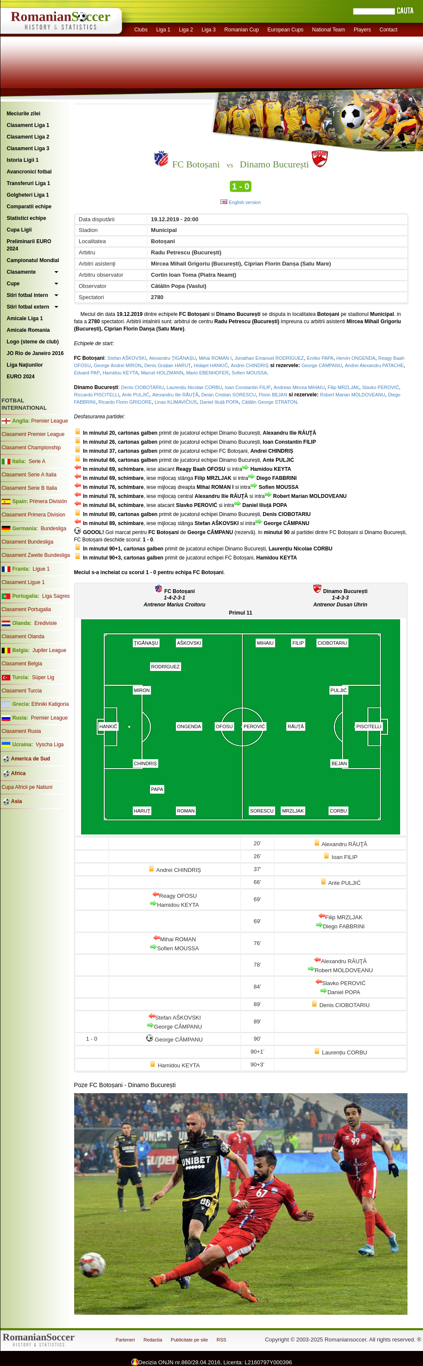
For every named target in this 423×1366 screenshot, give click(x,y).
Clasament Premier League (33, 434)
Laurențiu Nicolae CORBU (194, 387)
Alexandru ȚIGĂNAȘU (172, 358)
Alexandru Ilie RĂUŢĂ (175, 394)
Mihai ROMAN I (215, 358)
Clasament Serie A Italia (29, 475)
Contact (388, 30)
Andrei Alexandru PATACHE (374, 365)
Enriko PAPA (320, 358)
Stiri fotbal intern (27, 295)
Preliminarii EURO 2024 (29, 245)
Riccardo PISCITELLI (96, 394)
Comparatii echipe (29, 207)
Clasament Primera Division (34, 515)
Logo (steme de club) (33, 342)
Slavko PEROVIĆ (380, 387)
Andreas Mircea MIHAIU (299, 387)
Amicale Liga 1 (25, 318)
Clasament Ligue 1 (23, 582)
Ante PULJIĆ (136, 394)
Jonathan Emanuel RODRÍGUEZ (269, 358)
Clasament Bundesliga (27, 542)
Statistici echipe (26, 218)
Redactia (153, 1339)
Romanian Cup (241, 30)
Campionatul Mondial (33, 260)
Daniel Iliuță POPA (219, 402)
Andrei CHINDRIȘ (250, 365)
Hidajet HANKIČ (211, 365)
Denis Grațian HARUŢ (167, 365)
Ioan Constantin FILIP (247, 387)
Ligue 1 (41, 569)
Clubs (141, 30)
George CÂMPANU (321, 365)
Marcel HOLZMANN (162, 372)
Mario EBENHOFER (207, 372)
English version (240, 202)
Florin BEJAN (273, 394)
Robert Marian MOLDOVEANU (352, 394)
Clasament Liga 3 (28, 148)
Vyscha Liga (49, 745)
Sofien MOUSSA (249, 372)
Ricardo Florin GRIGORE (124, 402)
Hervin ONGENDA (355, 358)
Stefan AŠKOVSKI (126, 358)
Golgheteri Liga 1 (28, 195)
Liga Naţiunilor (25, 365)
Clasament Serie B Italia (29, 488)
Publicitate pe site (189, 1339)
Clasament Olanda (23, 637)
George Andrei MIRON (117, 365)
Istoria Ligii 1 (23, 160)
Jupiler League (49, 650)
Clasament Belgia (22, 664)
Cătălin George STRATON (269, 402)
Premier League (49, 421)
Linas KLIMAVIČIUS (175, 402)
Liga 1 (163, 30)
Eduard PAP (87, 372)
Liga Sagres (56, 596)
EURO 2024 (21, 377)
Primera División (48, 501)
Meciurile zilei (24, 114)
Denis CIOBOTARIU (142, 387)
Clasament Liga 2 (28, 137)
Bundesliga (53, 528)
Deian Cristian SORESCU (228, 394)
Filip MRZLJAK (343, 387)
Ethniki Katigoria (50, 704)
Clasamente (21, 272)
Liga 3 (209, 30)
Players (362, 30)
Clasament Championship (31, 448)
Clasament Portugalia (26, 609)
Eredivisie (45, 623)
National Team (328, 30)
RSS (221, 1339)
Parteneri (125, 1339)
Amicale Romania (28, 330)
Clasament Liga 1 (28, 125)
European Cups (285, 30)
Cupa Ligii (19, 230)
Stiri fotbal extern (28, 307)
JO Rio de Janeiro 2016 (35, 353)
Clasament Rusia (21, 731)
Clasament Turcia (22, 691)
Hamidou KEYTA (120, 372)
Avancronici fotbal (29, 172)
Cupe (13, 284)
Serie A (36, 461)
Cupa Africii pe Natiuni (27, 787)
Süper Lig (43, 677)
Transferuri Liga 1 (28, 183)
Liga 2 (186, 30)
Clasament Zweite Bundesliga (36, 555)
